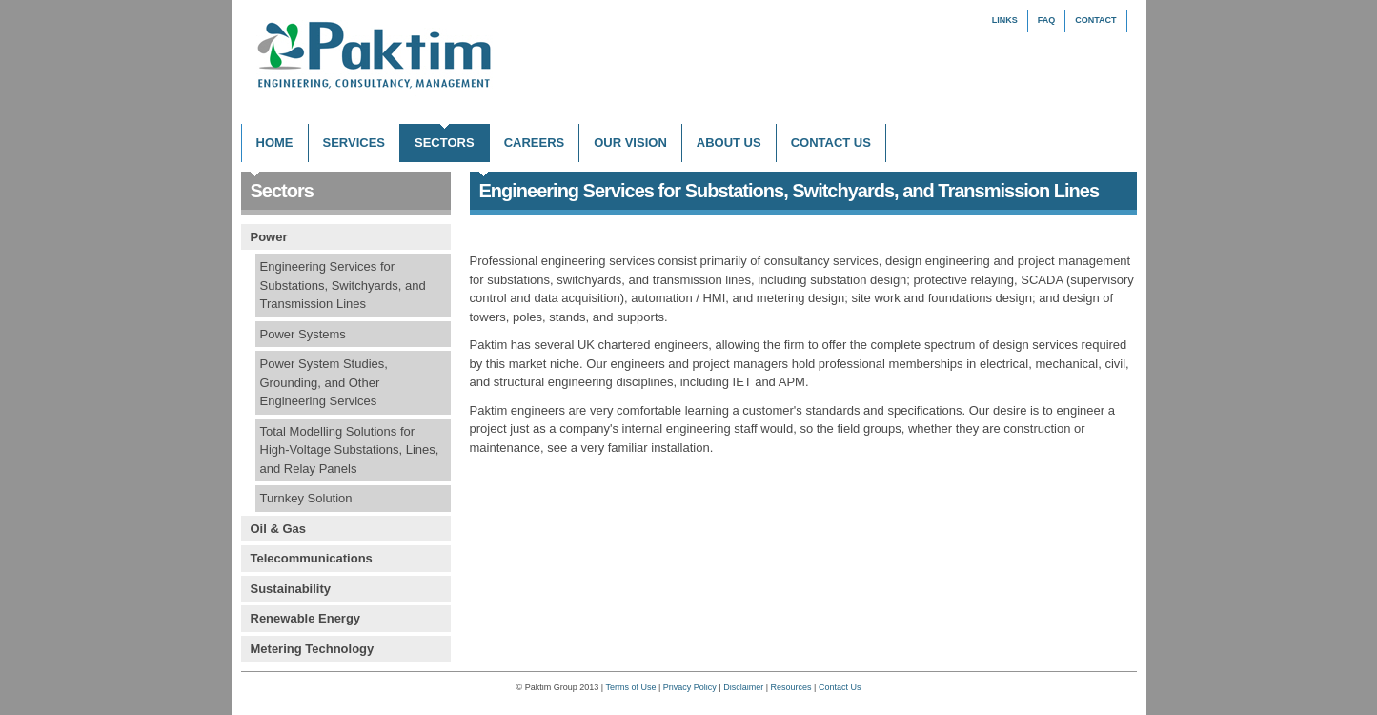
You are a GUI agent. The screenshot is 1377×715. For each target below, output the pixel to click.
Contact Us (831, 142)
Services (354, 142)
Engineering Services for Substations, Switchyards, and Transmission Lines (343, 285)
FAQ (1047, 20)
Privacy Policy (690, 687)
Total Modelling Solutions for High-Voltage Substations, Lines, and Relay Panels (349, 450)
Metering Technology (313, 649)
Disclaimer (743, 687)
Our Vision (630, 142)
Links (1005, 20)
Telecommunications (312, 558)
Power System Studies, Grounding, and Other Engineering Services (324, 382)
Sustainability (291, 589)
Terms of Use (630, 687)
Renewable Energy (306, 618)
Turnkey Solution (306, 498)
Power (269, 237)
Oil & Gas (279, 528)
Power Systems (303, 334)
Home (275, 142)
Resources (791, 687)
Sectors (445, 142)
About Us (729, 142)
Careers (534, 142)
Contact (1095, 20)
